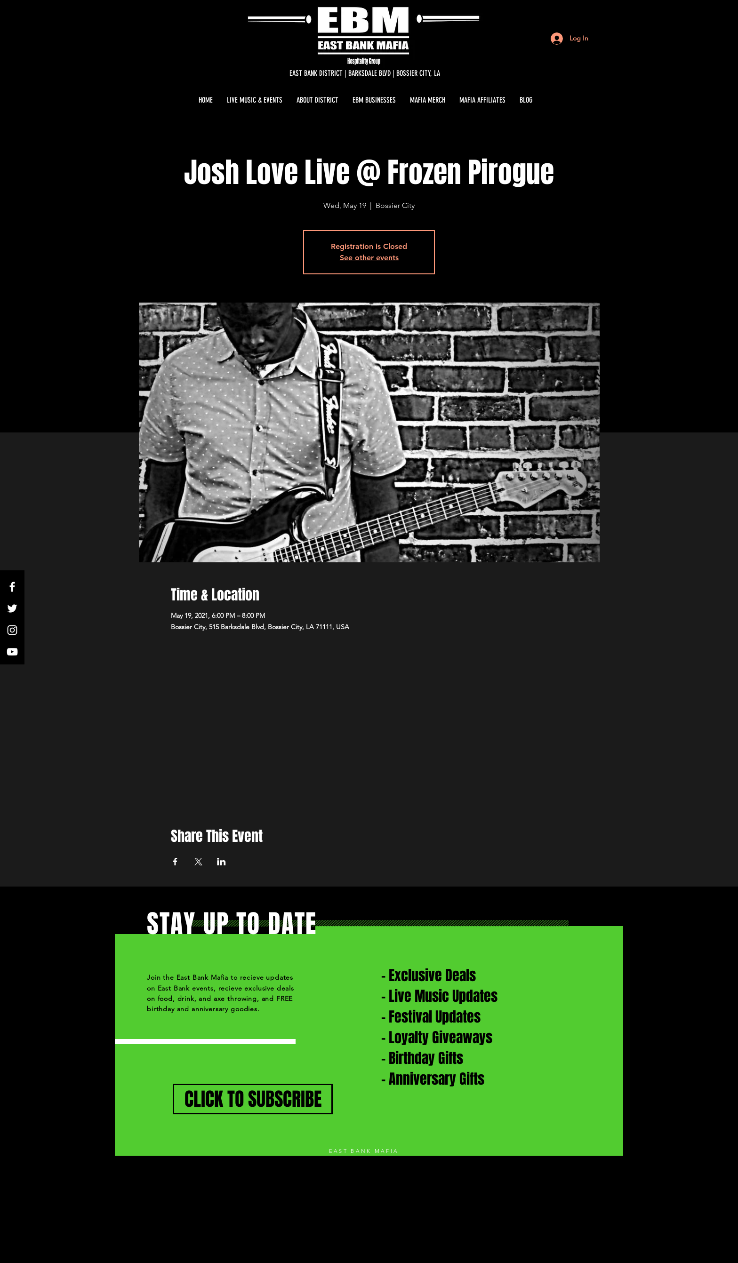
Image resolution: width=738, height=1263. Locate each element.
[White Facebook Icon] (12, 586)
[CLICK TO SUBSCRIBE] (253, 1099)
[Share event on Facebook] (175, 861)
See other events (369, 257)
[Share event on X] (198, 861)
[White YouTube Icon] (12, 651)
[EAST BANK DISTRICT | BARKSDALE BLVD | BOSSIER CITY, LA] (364, 73)
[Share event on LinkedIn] (221, 861)
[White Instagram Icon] (12, 630)
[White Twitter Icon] (12, 608)
